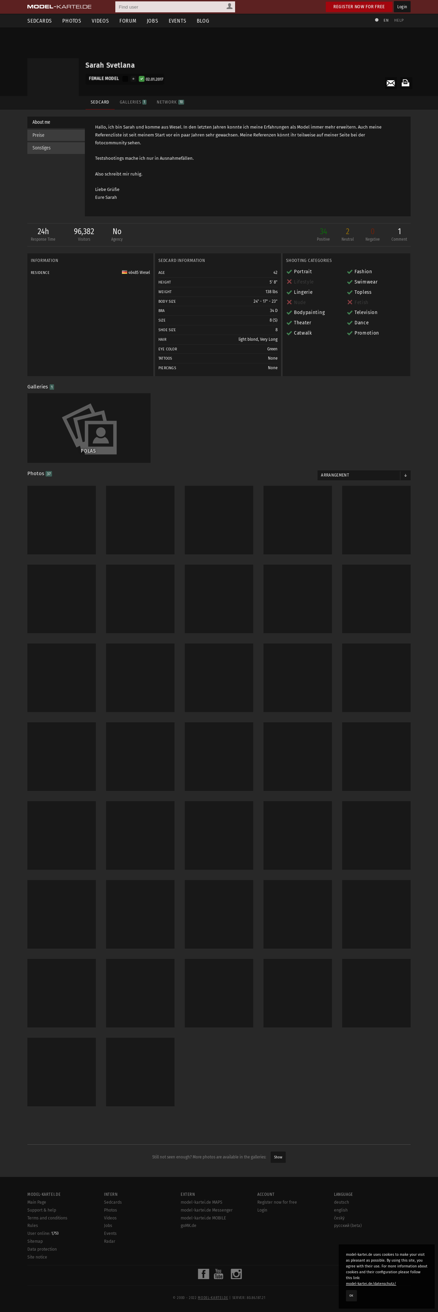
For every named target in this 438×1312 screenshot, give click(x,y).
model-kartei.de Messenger (207, 1210)
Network (170, 102)
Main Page (36, 1202)
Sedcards (39, 20)
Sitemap (35, 1241)
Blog (203, 20)
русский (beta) (348, 1225)
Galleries (133, 102)
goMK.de (188, 1225)
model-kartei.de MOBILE (203, 1218)
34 (323, 235)
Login (402, 6)
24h (43, 235)
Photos (71, 20)
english (341, 1210)
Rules (32, 1225)
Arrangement (335, 475)
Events (177, 20)
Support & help (41, 1210)
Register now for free (359, 6)
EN (386, 20)
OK (351, 1295)
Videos (100, 20)
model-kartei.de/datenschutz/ (371, 1283)
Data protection (42, 1249)
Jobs (152, 20)
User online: (43, 1233)
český (339, 1218)
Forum (128, 20)
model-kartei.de (213, 1298)
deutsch (341, 1202)
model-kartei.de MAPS (201, 1202)
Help (399, 20)
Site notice (37, 1257)
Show (278, 1157)
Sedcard (100, 102)
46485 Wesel (136, 272)
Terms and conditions (47, 1218)
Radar (109, 1241)
